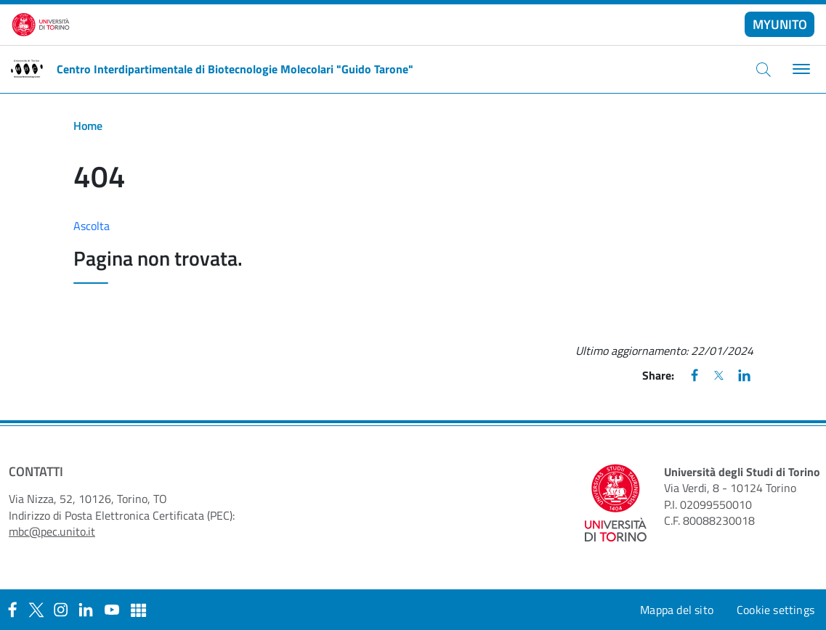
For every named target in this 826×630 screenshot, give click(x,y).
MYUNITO (780, 24)
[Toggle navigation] (799, 69)
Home (87, 125)
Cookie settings (775, 609)
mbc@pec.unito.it (52, 531)
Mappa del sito (676, 609)
